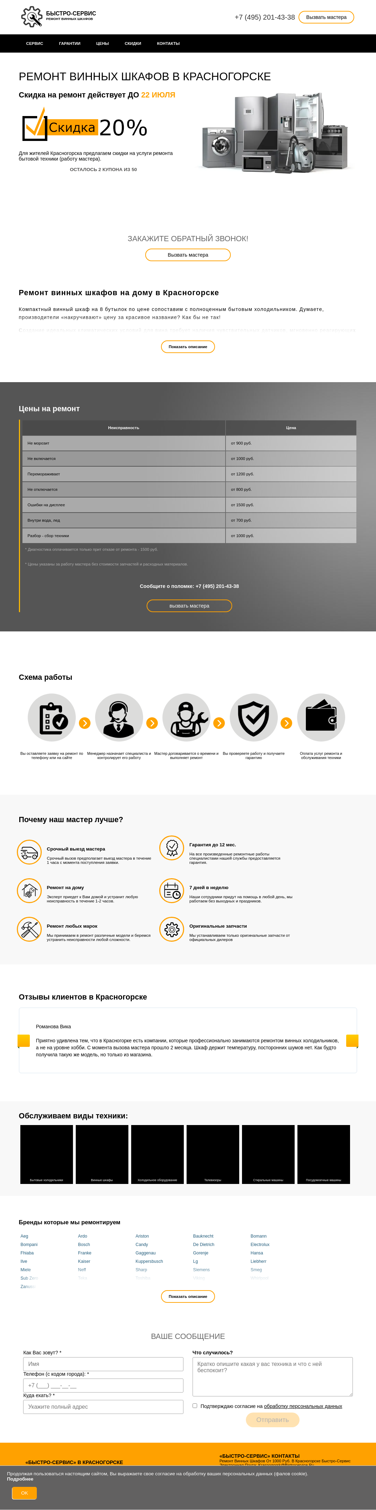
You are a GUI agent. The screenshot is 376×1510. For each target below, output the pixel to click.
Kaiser (84, 1261)
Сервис (34, 43)
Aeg (24, 1236)
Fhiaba (27, 1253)
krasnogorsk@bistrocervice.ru (286, 1465)
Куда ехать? (39, 1395)
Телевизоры (213, 1153)
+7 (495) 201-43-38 (265, 17)
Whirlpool (260, 1278)
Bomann (259, 1236)
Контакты (168, 43)
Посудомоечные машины (324, 1153)
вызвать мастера (189, 606)
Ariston (142, 1236)
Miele (26, 1269)
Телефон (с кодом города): (56, 1374)
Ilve (24, 1261)
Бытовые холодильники (47, 1153)
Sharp (141, 1269)
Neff (82, 1269)
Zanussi (28, 1286)
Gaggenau (146, 1253)
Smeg (256, 1269)
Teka (82, 1278)
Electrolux (260, 1244)
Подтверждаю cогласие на (271, 1406)
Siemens (201, 1269)
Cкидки (133, 43)
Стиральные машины (268, 1153)
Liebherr (259, 1261)
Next (352, 1041)
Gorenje (201, 1253)
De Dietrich (204, 1244)
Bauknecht (203, 1236)
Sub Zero (29, 1278)
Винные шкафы (102, 1153)
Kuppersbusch (149, 1261)
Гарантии (69, 43)
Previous (24, 1041)
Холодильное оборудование (157, 1153)
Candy (142, 1244)
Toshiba (143, 1278)
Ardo (82, 1236)
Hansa (257, 1253)
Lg (195, 1261)
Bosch (84, 1244)
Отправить (272, 1419)
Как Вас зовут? (42, 1352)
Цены (102, 43)
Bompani (29, 1244)
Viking (199, 1278)
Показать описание (188, 347)
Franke (85, 1253)
